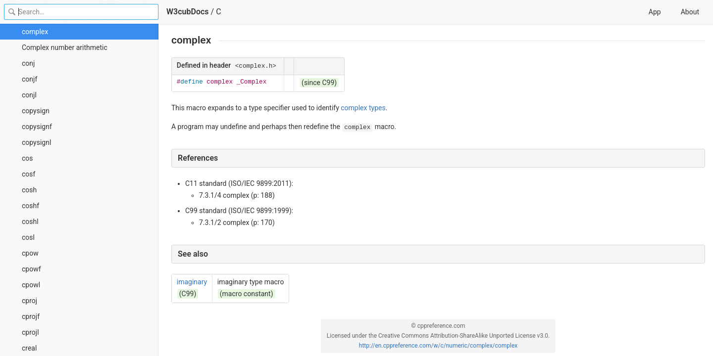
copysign (36, 111)
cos (27, 158)
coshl (30, 221)
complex (35, 32)
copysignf (37, 127)
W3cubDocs (187, 11)
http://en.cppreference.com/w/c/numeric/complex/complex (438, 345)
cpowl (31, 285)
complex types (363, 108)
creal (29, 348)
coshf (30, 206)
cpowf (31, 269)
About (690, 12)
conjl (29, 95)
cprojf (31, 316)
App (655, 12)
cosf (28, 174)
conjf (29, 79)
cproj (29, 301)
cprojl (30, 332)
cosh (29, 190)
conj (28, 63)
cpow (30, 253)
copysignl (36, 142)
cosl (28, 237)
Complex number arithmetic (64, 47)
